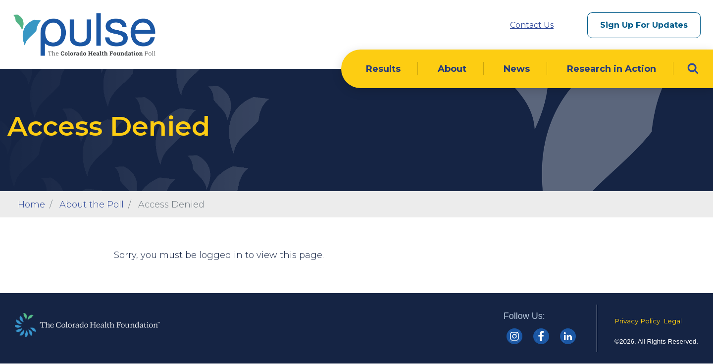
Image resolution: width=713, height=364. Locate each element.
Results (383, 68)
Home (31, 204)
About (452, 68)
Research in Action (611, 68)
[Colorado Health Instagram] (514, 336)
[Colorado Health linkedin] (568, 336)
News (517, 68)
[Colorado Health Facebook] (541, 336)
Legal (672, 321)
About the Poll (91, 204)
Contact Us (532, 25)
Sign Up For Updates (644, 25)
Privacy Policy (637, 321)
